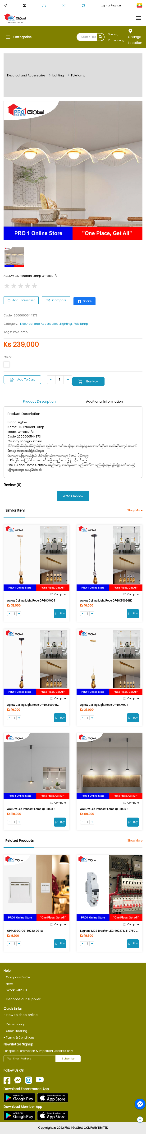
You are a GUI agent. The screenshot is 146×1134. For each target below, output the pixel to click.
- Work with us (15, 990)
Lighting (58, 75)
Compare (56, 300)
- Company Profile (17, 977)
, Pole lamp (80, 324)
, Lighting (66, 324)
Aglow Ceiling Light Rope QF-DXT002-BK (106, 600)
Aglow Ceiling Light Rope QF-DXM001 (104, 704)
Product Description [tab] (39, 401)
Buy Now (88, 381)
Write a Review (73, 496)
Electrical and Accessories (26, 75)
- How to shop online (21, 1015)
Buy (60, 613)
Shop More (134, 510)
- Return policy (14, 1024)
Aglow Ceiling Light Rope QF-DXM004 (31, 600)
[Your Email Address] (30, 1059)
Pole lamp (78, 75)
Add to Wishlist (21, 300)
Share (84, 301)
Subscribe (68, 1059)
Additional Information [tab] (104, 401)
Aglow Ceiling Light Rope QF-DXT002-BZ (33, 704)
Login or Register (110, 5)
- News (9, 984)
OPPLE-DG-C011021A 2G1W (25, 930)
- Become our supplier (22, 999)
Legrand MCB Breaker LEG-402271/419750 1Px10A (113, 930)
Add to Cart (22, 379)
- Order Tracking (15, 1031)
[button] (140, 1119)
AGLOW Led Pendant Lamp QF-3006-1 (104, 809)
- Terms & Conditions (19, 1038)
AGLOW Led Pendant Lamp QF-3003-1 (31, 809)
